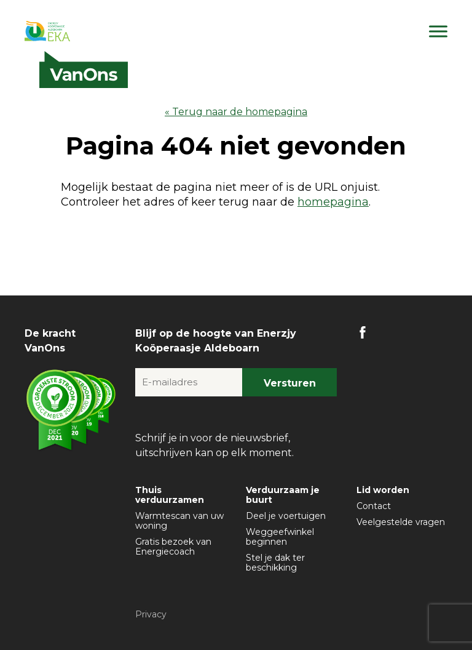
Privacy (151, 614)
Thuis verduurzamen (169, 494)
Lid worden (382, 490)
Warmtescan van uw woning (179, 520)
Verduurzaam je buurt (283, 494)
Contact (373, 506)
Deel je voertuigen (286, 515)
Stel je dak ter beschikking (275, 562)
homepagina (333, 202)
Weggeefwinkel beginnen (280, 536)
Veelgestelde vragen (400, 522)
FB (362, 332)
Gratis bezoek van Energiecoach (173, 546)
